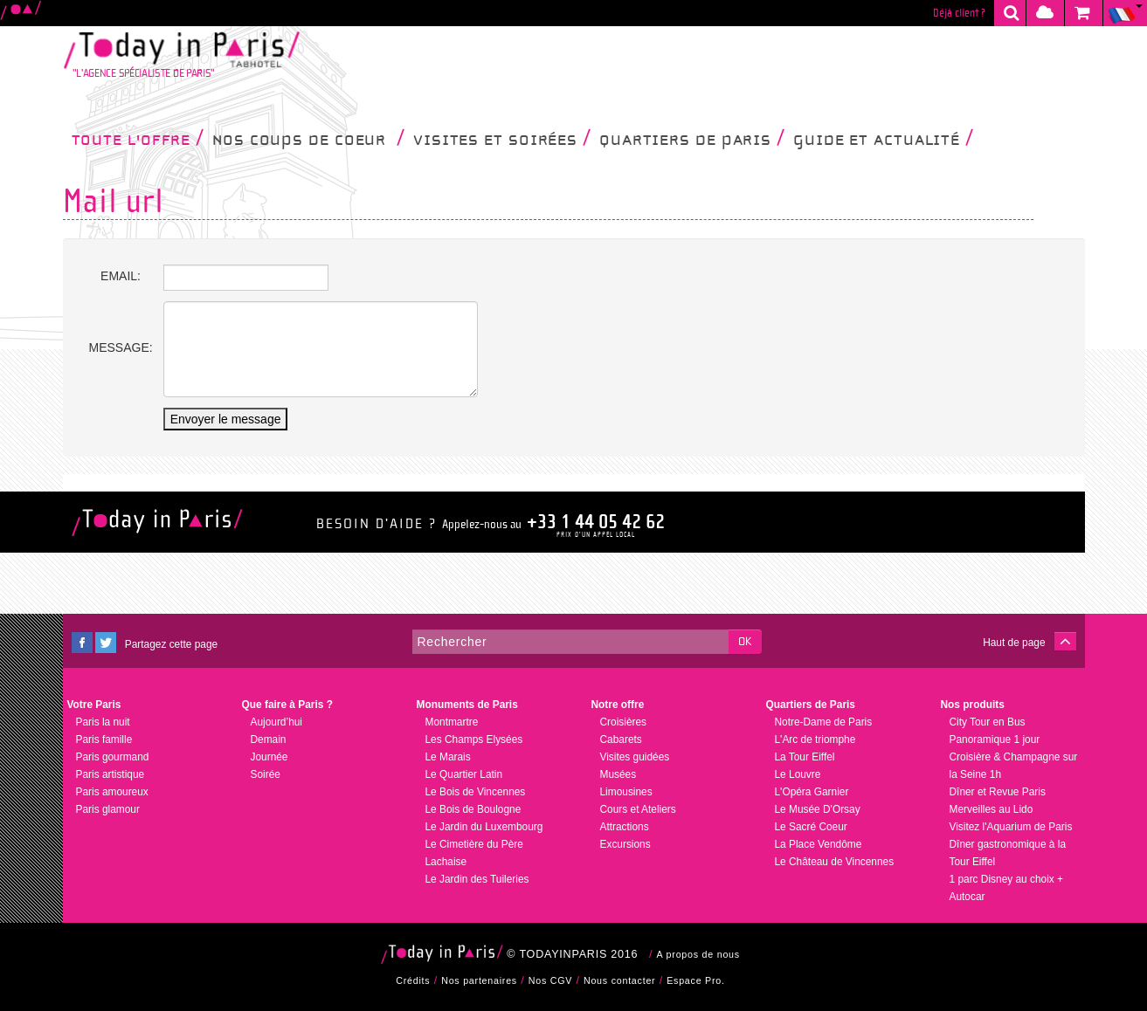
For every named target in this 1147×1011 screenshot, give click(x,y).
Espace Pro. (696, 980)
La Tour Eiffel (805, 757)
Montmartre (452, 722)
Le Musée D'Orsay (817, 809)
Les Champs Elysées (474, 739)
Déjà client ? (959, 13)
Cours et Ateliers (638, 809)
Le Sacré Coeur (811, 827)
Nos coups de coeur (308, 139)
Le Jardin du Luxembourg (484, 827)
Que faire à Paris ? (287, 704)
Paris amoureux (112, 792)
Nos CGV (550, 980)
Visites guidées (635, 757)
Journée (269, 757)
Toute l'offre (138, 139)
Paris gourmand (112, 757)
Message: (121, 347)
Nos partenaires (479, 980)
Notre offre (618, 704)
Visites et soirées (502, 139)
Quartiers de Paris (691, 139)
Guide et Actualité (883, 139)
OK (744, 642)
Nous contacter (620, 980)
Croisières (623, 722)
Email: (120, 276)
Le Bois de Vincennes (475, 792)
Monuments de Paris (467, 704)
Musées (618, 774)
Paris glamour (108, 809)
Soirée (265, 774)
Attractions (624, 827)
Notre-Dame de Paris (824, 722)
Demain (269, 739)
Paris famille (104, 739)
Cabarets (621, 739)
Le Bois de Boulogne (473, 809)
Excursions (625, 844)
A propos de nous (698, 954)
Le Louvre (798, 774)
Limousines (626, 792)
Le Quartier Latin (464, 774)
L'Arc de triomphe (815, 739)
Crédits (413, 980)
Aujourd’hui (277, 722)
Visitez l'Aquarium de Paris (1011, 827)
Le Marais (448, 757)
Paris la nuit (103, 722)
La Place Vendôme (818, 844)
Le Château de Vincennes (835, 862)
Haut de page (1014, 642)
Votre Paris (94, 704)
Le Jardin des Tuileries (477, 879)
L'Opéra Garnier (812, 792)
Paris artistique (110, 774)
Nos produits (973, 704)
